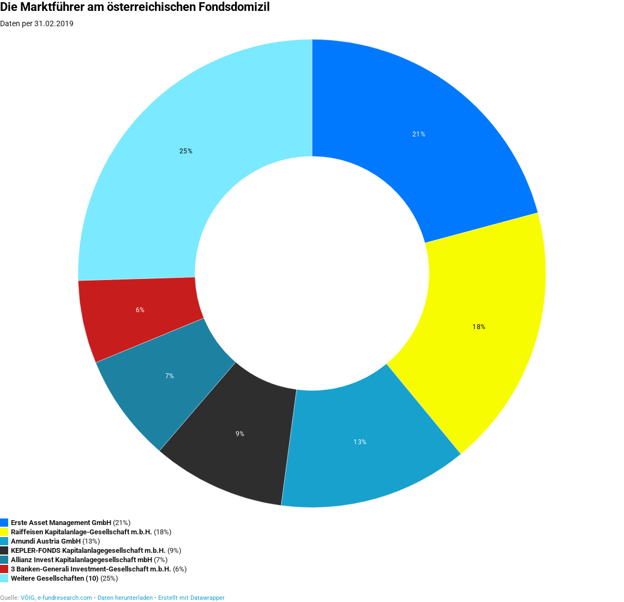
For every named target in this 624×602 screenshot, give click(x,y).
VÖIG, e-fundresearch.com (56, 597)
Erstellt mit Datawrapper (191, 597)
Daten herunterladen (125, 597)
